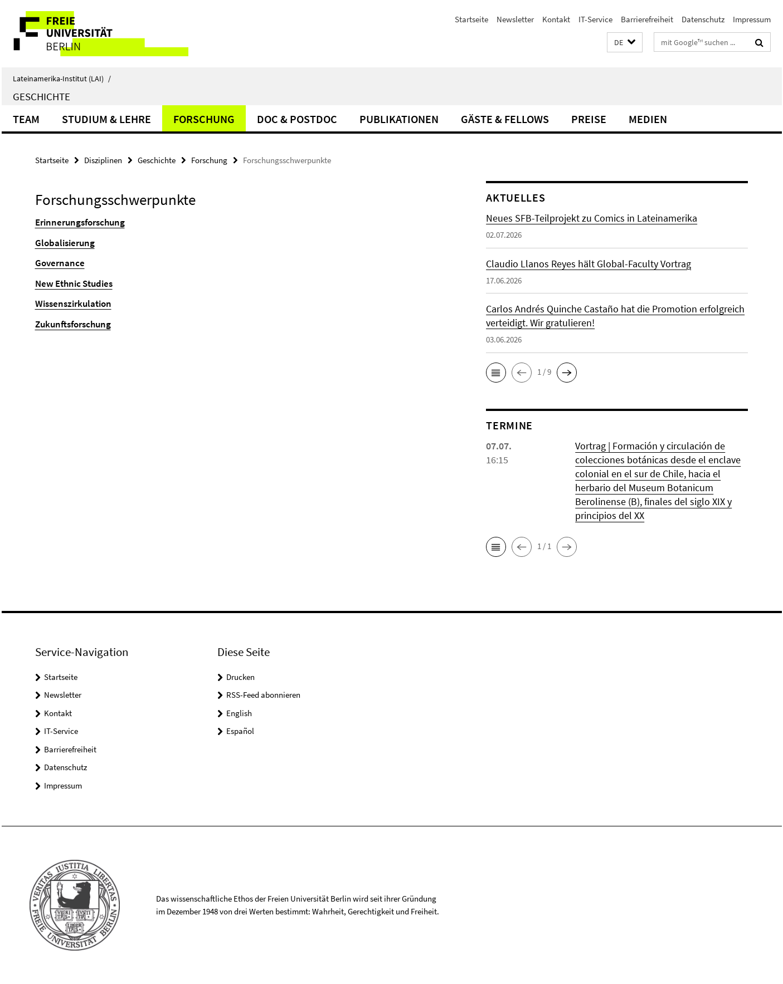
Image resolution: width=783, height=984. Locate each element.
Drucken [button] (240, 677)
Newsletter (515, 19)
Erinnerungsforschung (80, 222)
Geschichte (41, 96)
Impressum (752, 19)
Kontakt (556, 19)
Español (240, 731)
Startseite (471, 19)
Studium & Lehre (106, 119)
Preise (588, 119)
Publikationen (399, 119)
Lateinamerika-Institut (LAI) (62, 78)
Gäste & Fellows (505, 119)
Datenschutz (703, 19)
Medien (648, 119)
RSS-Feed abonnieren (263, 694)
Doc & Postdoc (297, 119)
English (239, 713)
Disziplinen (103, 160)
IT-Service (595, 19)
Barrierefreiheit (647, 19)
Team (26, 119)
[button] (625, 42)
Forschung (204, 119)
